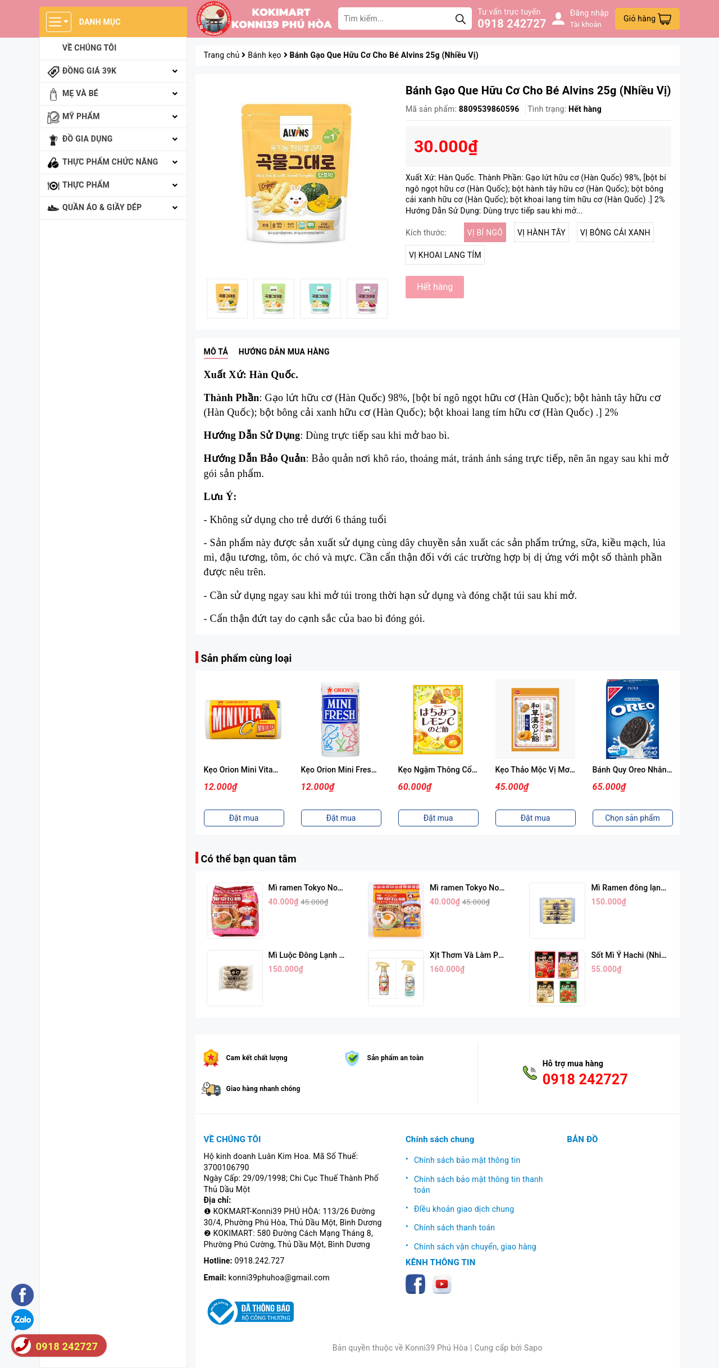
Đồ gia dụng (87, 138)
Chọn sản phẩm (632, 817)
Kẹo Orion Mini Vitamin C (249, 769)
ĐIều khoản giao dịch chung (464, 1209)
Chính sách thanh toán (454, 1227)
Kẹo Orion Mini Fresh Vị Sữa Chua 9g (367, 769)
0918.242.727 (260, 1260)
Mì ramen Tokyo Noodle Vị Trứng (488, 887)
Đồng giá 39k (89, 70)
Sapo (533, 1347)
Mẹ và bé (80, 93)
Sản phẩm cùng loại (246, 658)
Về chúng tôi (89, 47)
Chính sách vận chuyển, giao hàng (475, 1246)
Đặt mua (244, 817)
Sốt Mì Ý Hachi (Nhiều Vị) (636, 955)
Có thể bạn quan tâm (249, 859)
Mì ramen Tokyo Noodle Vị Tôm (324, 887)
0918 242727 (511, 23)
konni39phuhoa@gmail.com (279, 1277)
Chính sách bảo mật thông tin (467, 1160)
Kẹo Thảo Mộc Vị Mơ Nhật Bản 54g (558, 769)
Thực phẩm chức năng (110, 161)
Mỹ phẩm (81, 116)
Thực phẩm (86, 184)
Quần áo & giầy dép (102, 207)
